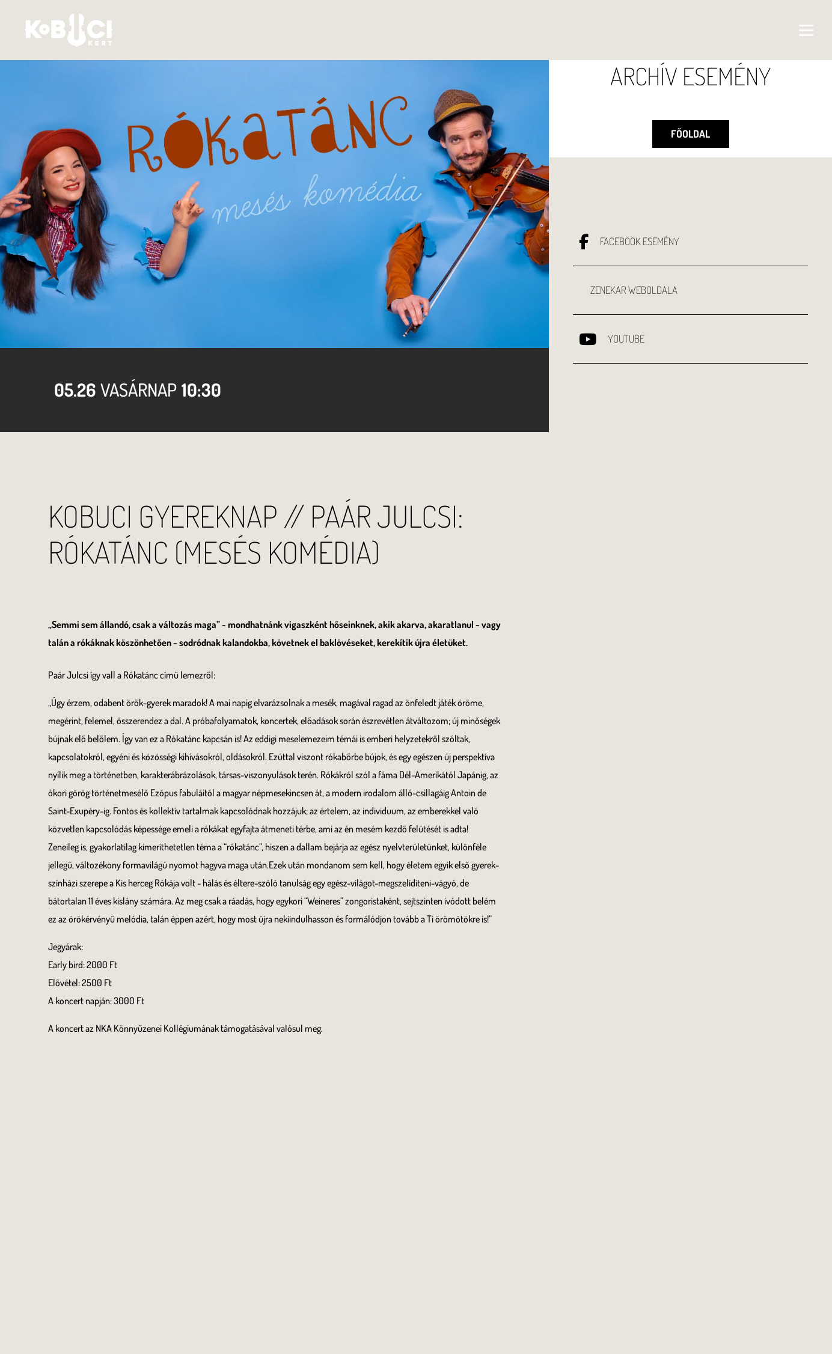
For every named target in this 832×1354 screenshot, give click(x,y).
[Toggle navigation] (789, 30)
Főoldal (690, 138)
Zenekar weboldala (634, 298)
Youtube (626, 347)
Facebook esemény (639, 249)
